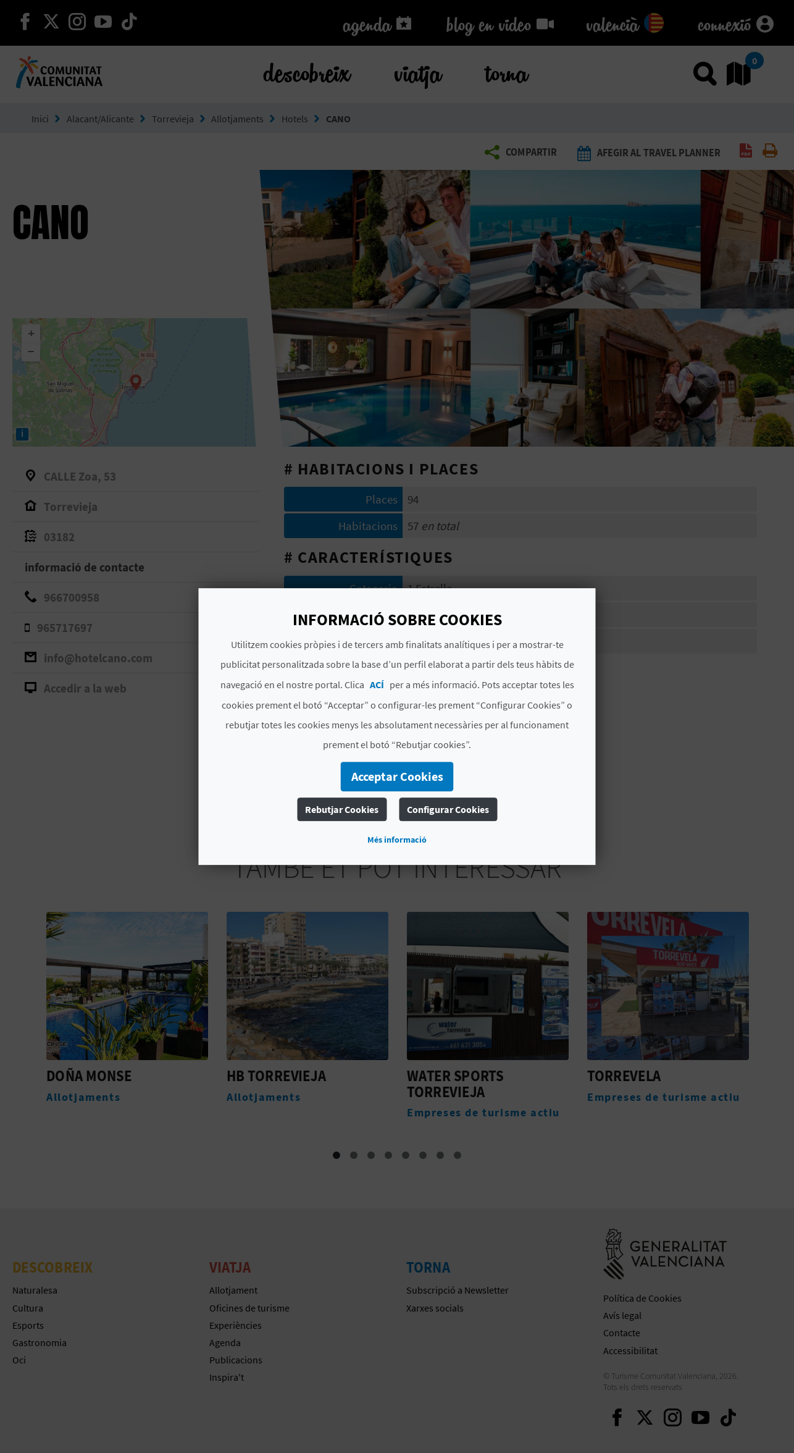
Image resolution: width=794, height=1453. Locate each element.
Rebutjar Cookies (341, 809)
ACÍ (377, 684)
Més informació (397, 839)
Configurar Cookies (448, 809)
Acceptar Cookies (397, 776)
